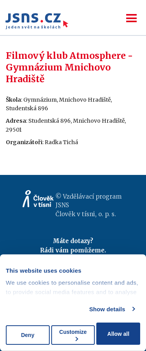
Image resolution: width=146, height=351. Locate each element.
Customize (73, 335)
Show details (107, 309)
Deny (27, 335)
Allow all (118, 334)
